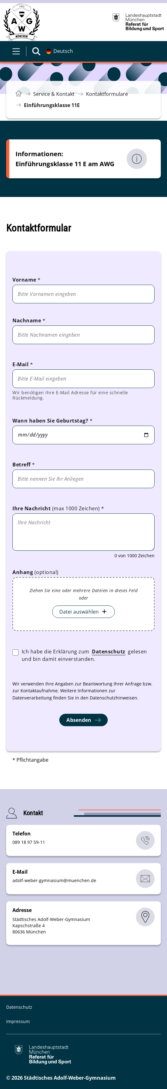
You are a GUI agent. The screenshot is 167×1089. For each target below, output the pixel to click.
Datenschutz (108, 651)
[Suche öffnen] (36, 51)
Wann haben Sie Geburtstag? (52, 420)
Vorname (26, 279)
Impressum (18, 1021)
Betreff (23, 464)
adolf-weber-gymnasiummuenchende (54, 880)
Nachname (28, 320)
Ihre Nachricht (58, 508)
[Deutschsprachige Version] (59, 51)
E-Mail (22, 364)
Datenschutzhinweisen (113, 698)
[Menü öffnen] (16, 51)
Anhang (35, 572)
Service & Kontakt (53, 94)
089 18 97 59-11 (28, 842)
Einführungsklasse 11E (52, 105)
